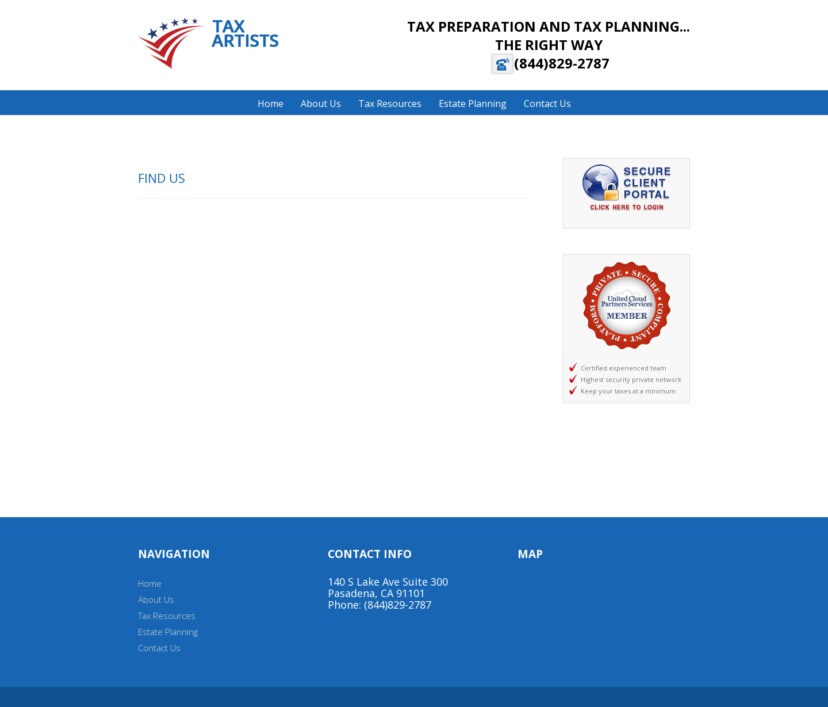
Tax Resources (166, 615)
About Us (156, 599)
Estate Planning (168, 631)
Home (150, 583)
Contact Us (159, 648)
